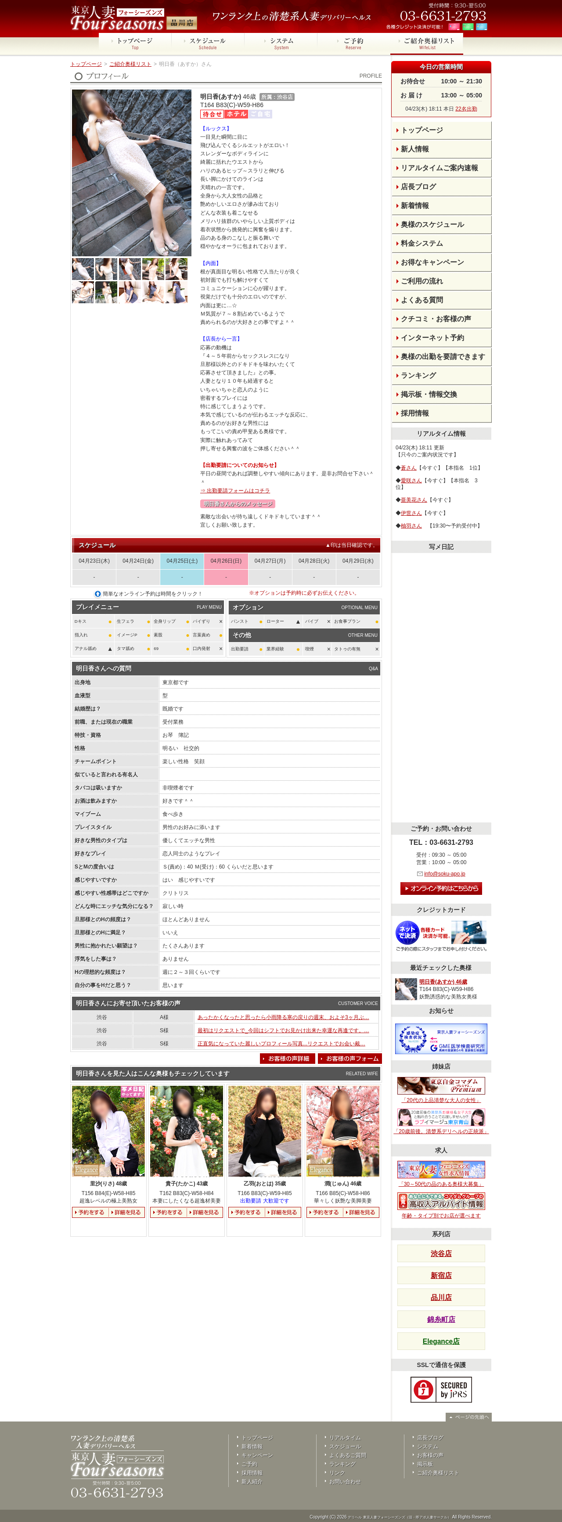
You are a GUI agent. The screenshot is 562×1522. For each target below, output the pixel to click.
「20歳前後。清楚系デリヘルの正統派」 (441, 1122)
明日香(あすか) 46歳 (443, 982)
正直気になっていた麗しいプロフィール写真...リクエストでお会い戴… (281, 1044)
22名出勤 (466, 109)
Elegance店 (441, 1341)
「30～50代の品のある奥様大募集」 (441, 1174)
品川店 (441, 1297)
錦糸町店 (441, 1319)
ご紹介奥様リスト (130, 64)
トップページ (86, 64)
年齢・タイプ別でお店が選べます (441, 1205)
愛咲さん (411, 480)
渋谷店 (441, 1253)
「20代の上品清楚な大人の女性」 (441, 1090)
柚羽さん (411, 526)
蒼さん (409, 468)
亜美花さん (414, 500)
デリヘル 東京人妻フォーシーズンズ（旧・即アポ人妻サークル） (399, 1517)
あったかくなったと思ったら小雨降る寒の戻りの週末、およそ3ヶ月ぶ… (283, 1017)
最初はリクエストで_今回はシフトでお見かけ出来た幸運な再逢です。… (283, 1030)
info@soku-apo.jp (444, 874)
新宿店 (441, 1275)
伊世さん (411, 513)
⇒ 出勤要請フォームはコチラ (235, 491)
